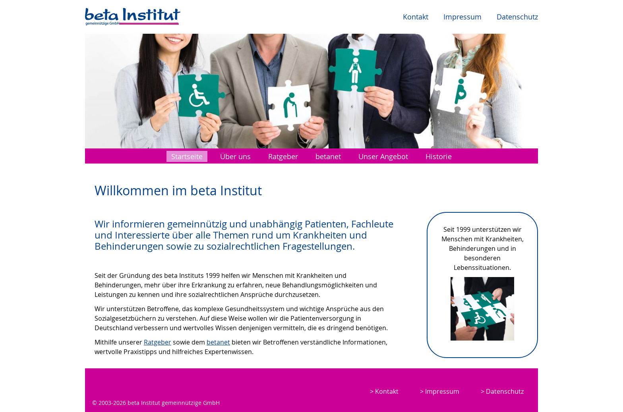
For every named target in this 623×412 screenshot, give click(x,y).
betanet (328, 156)
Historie (439, 156)
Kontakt (415, 16)
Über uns (235, 156)
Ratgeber (283, 156)
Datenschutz (517, 16)
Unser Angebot (383, 156)
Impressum (462, 16)
